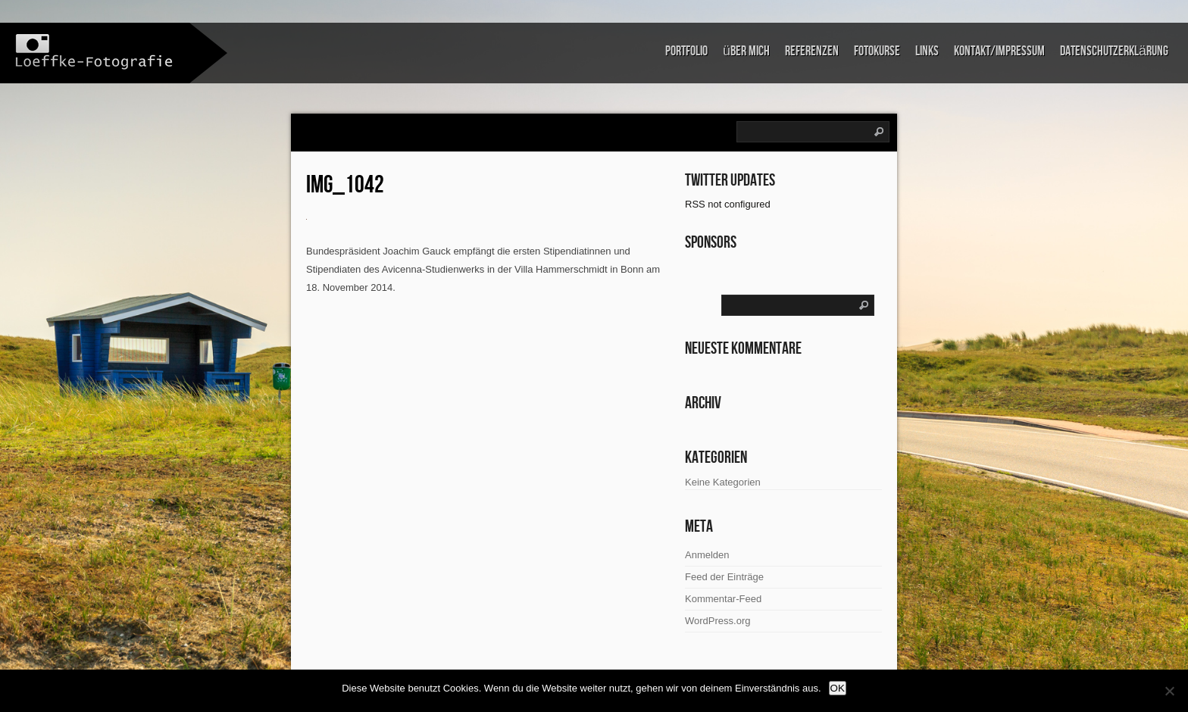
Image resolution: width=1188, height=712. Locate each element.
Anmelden (707, 555)
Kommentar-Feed (723, 598)
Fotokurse (877, 51)
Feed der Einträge (724, 576)
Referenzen (812, 51)
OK (837, 688)
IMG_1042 (345, 185)
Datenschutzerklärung (1114, 51)
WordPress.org (717, 620)
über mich (746, 51)
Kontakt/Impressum (999, 51)
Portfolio (686, 51)
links (927, 51)
